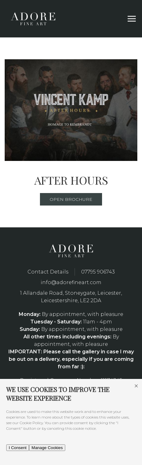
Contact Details (47, 272)
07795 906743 (98, 272)
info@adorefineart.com (71, 282)
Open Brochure (71, 199)
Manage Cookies (47, 447)
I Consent (18, 447)
